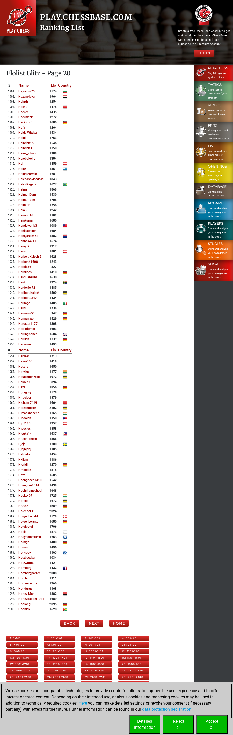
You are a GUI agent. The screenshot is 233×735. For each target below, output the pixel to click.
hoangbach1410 (30, 480)
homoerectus (27, 583)
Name (23, 85)
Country (64, 85)
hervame (24, 344)
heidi (22, 138)
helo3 (22, 210)
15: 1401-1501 (94, 657)
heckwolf (24, 122)
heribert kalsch (29, 293)
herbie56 (24, 267)
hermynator (26, 318)
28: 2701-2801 (132, 677)
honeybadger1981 (31, 599)
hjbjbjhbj (24, 449)
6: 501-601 (55, 644)
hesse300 (25, 361)
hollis (22, 532)
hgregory (24, 392)
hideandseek (27, 408)
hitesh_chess (27, 439)
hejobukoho (26, 158)
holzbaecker (26, 557)
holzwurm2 (26, 563)
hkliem (23, 459)
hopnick (24, 609)
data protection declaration (166, 709)
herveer (23, 356)
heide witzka (27, 133)
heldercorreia (27, 174)
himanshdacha (28, 413)
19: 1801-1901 (94, 664)
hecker (23, 112)
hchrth (23, 102)
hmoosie (24, 470)
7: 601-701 (92, 644)
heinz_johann (27, 153)
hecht (22, 107)
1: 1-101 (15, 638)
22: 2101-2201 (57, 670)
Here (83, 703)
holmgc (23, 542)
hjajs (21, 444)
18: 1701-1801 (57, 664)
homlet (23, 578)
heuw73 (24, 382)
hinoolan (24, 418)
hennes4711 (27, 241)
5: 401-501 (18, 644)
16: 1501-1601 (131, 657)
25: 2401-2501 (20, 677)
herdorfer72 (26, 287)
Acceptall (212, 724)
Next (94, 623)
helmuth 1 (25, 205)
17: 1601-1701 (20, 664)
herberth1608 (28, 262)
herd (21, 282)
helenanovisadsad (31, 179)
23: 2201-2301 (95, 670)
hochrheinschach (30, 490)
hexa (21, 387)
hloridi (23, 465)
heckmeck (25, 117)
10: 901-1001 (56, 651)
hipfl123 (24, 423)
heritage (24, 303)
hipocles (24, 428)
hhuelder (24, 397)
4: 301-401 (130, 638)
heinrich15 (26, 143)
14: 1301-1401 (57, 657)
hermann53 (26, 313)
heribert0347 (27, 298)
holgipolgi (25, 526)
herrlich (23, 339)
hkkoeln (24, 454)
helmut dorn (27, 194)
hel (20, 163)
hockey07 (25, 495)
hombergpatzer (29, 573)
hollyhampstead (29, 537)
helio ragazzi (27, 184)
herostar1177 (28, 324)
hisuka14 (25, 434)
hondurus (25, 588)
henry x (24, 246)
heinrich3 (25, 148)
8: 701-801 (130, 644)
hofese (23, 501)
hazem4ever (26, 96)
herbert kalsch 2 (29, 256)
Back (69, 623)
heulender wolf (29, 377)
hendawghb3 (27, 225)
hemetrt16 (25, 215)
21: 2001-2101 (20, 670)
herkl (22, 308)
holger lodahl (28, 516)
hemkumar (25, 220)
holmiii (23, 547)
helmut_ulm (26, 200)
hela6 (22, 169)
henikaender (27, 231)
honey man (26, 594)
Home (119, 623)
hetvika (23, 372)
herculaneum (27, 277)
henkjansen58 (28, 236)
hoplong (24, 604)
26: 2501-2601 (57, 677)
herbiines (25, 272)
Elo (53, 85)
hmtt (21, 475)
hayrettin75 (26, 91)
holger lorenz (28, 521)
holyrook (24, 552)
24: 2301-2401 (132, 670)
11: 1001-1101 (94, 651)
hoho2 (23, 506)
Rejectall (178, 724)
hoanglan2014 (28, 485)
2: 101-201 (54, 638)
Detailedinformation (145, 724)
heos (22, 251)
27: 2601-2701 (95, 677)
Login (204, 53)
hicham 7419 (27, 403)
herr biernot (26, 329)
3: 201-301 (92, 638)
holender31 (26, 511)
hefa (21, 127)
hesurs (23, 366)
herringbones (27, 334)
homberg (24, 568)
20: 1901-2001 (132, 664)
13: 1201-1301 (20, 657)
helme (22, 189)
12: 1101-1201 (131, 651)
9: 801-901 (18, 651)
